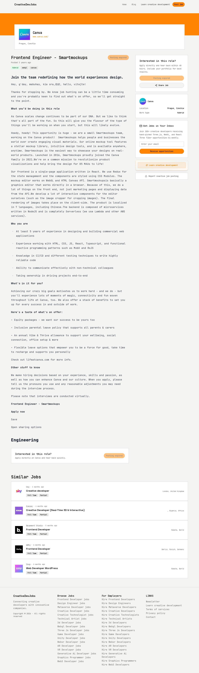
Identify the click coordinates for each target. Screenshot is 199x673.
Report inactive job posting (161, 176)
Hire (118, 599)
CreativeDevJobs (24, 596)
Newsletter (153, 601)
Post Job (178, 4)
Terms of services (157, 609)
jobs (73, 599)
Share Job (161, 85)
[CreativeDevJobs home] (25, 4)
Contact (151, 617)
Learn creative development (155, 4)
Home (124, 4)
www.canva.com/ (40, 36)
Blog (134, 4)
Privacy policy (155, 613)
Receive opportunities (161, 151)
